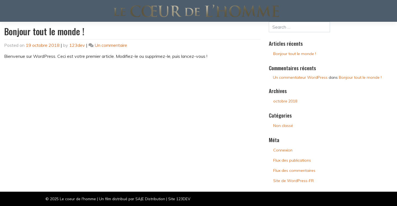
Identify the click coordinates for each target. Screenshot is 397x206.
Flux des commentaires (294, 170)
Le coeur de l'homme (78, 198)
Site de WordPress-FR (293, 180)
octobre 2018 (285, 101)
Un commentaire (111, 45)
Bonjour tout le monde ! (44, 31)
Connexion (283, 150)
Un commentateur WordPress (300, 77)
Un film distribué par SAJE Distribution (132, 198)
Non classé (283, 125)
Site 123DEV (179, 198)
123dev (77, 45)
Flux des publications (292, 160)
